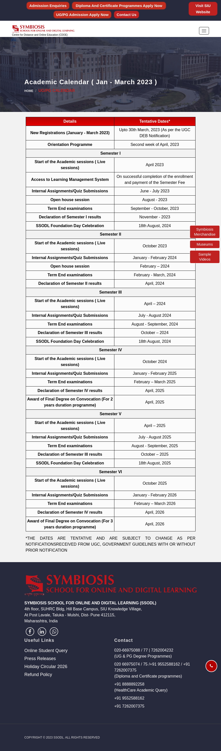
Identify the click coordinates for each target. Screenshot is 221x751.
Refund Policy (38, 674)
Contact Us (126, 14)
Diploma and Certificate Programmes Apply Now (119, 5)
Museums (205, 244)
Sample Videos (205, 256)
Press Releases (40, 658)
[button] (204, 30)
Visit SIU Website (203, 8)
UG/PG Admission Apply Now (82, 14)
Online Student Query (46, 650)
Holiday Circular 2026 (45, 666)
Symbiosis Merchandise (205, 231)
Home (28, 91)
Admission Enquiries (47, 5)
